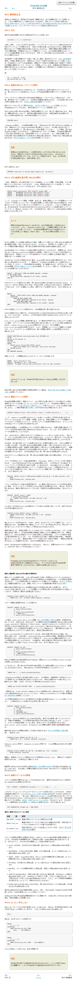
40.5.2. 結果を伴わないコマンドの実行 (18, 23)
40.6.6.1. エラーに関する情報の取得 (38, 816)
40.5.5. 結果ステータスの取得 (25, 139)
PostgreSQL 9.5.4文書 (38, 6)
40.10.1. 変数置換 (30, 103)
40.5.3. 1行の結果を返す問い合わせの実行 (52, 23)
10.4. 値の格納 (64, 59)
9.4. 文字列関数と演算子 (46, 637)
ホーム (38, 1004)
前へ (6, 8)
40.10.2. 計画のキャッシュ (44, 106)
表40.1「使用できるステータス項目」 (35, 823)
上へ (13, 8)
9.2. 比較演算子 (10, 715)
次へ (70, 8)
